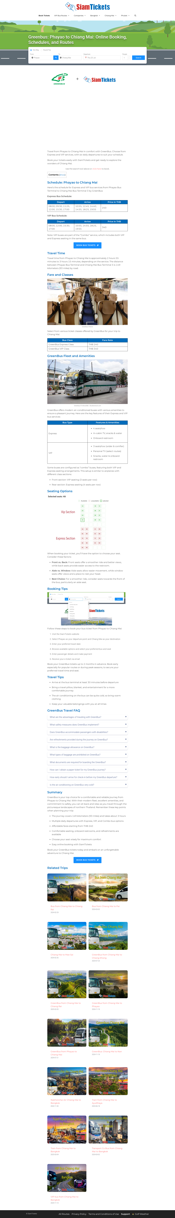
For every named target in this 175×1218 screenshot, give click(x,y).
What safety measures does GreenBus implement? (74, 724)
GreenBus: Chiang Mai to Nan (107, 1051)
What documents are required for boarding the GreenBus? (78, 762)
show (62, 175)
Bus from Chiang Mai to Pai (106, 906)
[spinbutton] (126, 58)
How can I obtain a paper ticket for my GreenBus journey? (78, 769)
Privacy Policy (79, 1214)
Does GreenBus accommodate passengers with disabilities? (79, 732)
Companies (81, 15)
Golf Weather (140, 1214)
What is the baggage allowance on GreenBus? (72, 747)
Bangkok (96, 15)
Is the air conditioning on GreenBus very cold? (72, 784)
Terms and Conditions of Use (104, 1214)
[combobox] (43, 57)
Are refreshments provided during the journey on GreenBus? (79, 739)
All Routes (64, 1214)
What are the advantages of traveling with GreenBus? (75, 717)
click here (96, 169)
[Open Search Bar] (135, 15)
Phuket (126, 15)
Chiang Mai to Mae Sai (62, 954)
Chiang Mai (112, 15)
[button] (129, 57)
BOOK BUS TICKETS (87, 245)
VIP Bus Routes (63, 15)
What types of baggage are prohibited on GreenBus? (75, 754)
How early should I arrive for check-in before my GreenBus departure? (83, 777)
